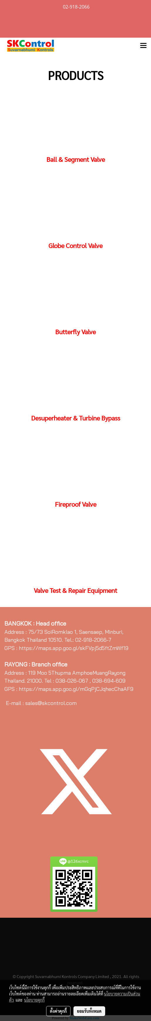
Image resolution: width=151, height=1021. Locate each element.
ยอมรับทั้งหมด (89, 1011)
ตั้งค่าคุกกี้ (58, 1011)
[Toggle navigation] (143, 45)
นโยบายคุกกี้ (34, 999)
